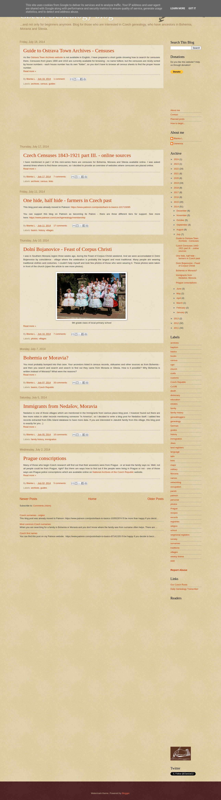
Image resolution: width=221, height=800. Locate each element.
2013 (176, 318)
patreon (174, 495)
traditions (174, 548)
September (182, 224)
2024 (176, 159)
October (180, 220)
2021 (176, 173)
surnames (175, 543)
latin (172, 456)
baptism (174, 347)
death (173, 391)
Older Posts (156, 499)
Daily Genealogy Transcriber (184, 589)
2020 (176, 178)
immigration (50, 439)
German (174, 426)
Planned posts (177, 119)
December (181, 210)
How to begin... (177, 123)
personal (174, 500)
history (42, 230)
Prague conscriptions (44, 458)
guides (52, 83)
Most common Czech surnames (35, 524)
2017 (176, 192)
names (173, 478)
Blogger (126, 793)
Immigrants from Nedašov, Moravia (60, 406)
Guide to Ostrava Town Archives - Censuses (68, 50)
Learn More (177, 8)
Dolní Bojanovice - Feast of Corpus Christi (67, 249)
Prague (174, 508)
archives (35, 83)
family (173, 408)
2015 (176, 202)
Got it (192, 8)
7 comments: (60, 176)
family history (37, 439)
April (178, 298)
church (173, 369)
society (173, 539)
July (178, 234)
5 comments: (60, 483)
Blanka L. (178, 138)
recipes (174, 513)
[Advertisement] (92, 117)
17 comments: (61, 225)
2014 (176, 206)
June (179, 288)
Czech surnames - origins (32, 515)
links (51, 181)
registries (174, 521)
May (178, 293)
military (173, 469)
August (180, 229)
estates (174, 404)
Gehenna (178, 143)
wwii (172, 561)
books (173, 356)
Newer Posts (28, 499)
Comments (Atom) (42, 505)
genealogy (175, 421)
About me (175, 110)
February (181, 307)
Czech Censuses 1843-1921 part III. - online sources (77, 155)
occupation (175, 487)
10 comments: (61, 434)
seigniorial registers (179, 535)
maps (173, 465)
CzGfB (173, 386)
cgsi (172, 364)
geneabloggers (177, 417)
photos (34, 338)
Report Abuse (178, 569)
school (173, 530)
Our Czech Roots (178, 584)
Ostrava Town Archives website (47, 57)
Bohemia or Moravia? (45, 357)
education (175, 399)
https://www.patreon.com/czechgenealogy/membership (57, 217)
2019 (176, 183)
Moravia (174, 473)
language (175, 452)
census (43, 83)
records (174, 517)
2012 (176, 323)
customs (174, 378)
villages (49, 230)
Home (92, 499)
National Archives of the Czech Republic (113, 472)
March (179, 303)
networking (175, 482)
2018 (176, 187)
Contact (174, 114)
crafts (173, 373)
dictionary (175, 395)
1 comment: (60, 79)
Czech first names (28, 533)
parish (173, 491)
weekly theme (177, 556)
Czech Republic (46, 387)
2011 (176, 328)
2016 (176, 197)
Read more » (29, 71)
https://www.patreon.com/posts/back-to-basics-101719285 (100, 207)
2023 (176, 164)
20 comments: (61, 382)
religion (174, 526)
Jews (172, 443)
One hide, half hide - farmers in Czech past (67, 200)
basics (34, 230)
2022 (176, 168)
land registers (177, 447)
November (181, 215)
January (180, 312)
